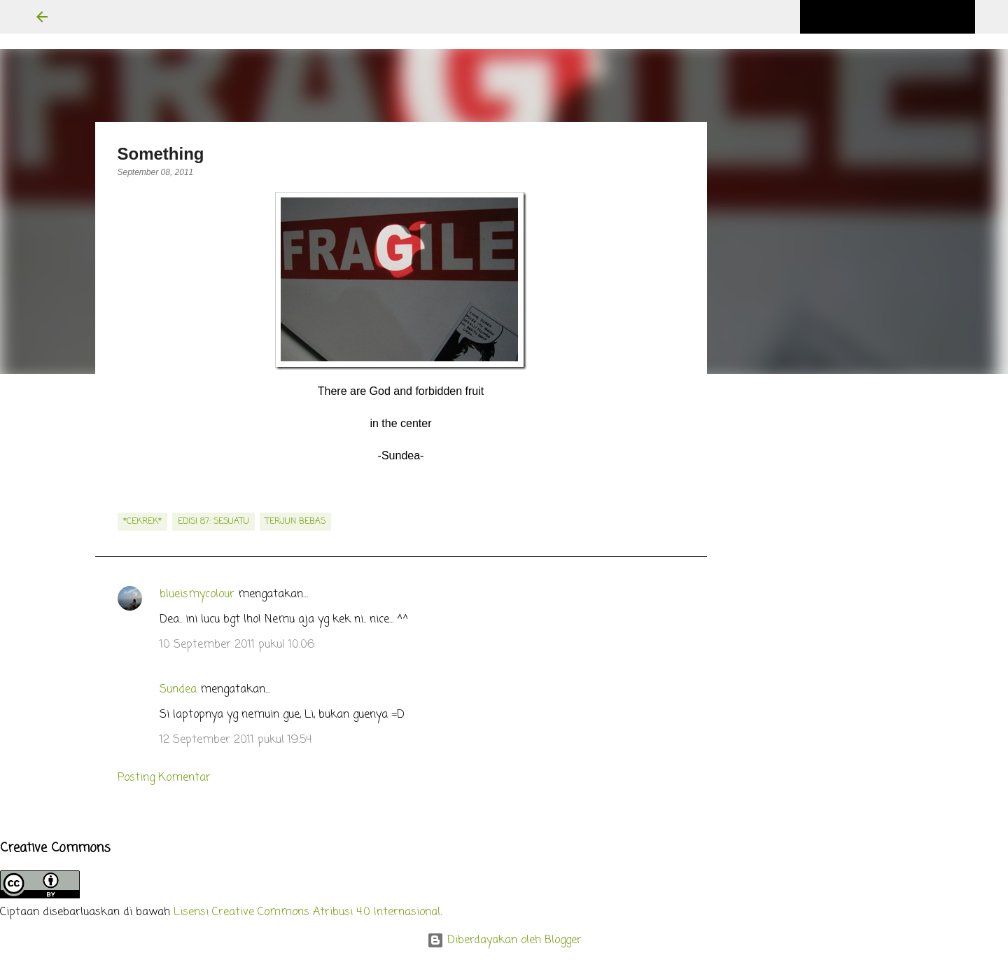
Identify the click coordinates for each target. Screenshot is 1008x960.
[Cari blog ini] (901, 17)
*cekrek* (142, 521)
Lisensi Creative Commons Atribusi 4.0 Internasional (307, 912)
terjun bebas (295, 521)
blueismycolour (197, 594)
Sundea (178, 689)
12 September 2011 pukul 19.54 (236, 740)
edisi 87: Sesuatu (213, 521)
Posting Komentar (164, 778)
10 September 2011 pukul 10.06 (237, 644)
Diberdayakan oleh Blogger (504, 940)
